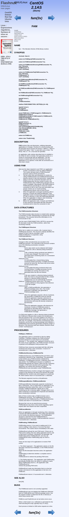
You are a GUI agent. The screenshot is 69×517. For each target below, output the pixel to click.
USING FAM (18, 35)
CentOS (8, 12)
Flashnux (9, 3)
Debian (8, 15)
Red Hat (8, 17)
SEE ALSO (17, 39)
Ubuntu (8, 19)
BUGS (16, 41)
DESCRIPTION (18, 33)
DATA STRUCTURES (20, 36)
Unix (7, 21)
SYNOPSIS (17, 32)
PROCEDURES (19, 38)
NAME (16, 30)
